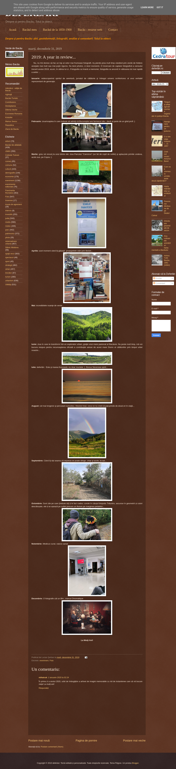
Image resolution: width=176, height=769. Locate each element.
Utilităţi (8, 284)
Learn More (147, 7)
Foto (51, 660)
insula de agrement (13, 204)
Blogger (135, 763)
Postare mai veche (134, 740)
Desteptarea (10, 106)
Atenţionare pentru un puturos (167, 126)
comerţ (8, 161)
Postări (157, 278)
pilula (7, 237)
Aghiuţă (8, 94)
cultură (8, 169)
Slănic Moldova (11, 247)
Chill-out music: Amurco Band (167, 156)
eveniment (44, 660)
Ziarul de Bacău (12, 129)
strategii (8, 265)
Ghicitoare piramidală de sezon (167, 225)
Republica (9, 125)
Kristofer (9, 117)
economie (9, 176)
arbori (7, 141)
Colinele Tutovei (12, 155)
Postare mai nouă (39, 740)
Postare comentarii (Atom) (52, 747)
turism (8, 277)
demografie (10, 173)
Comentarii (159, 283)
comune (8, 165)
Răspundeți (44, 688)
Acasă (12, 29)
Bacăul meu (29, 29)
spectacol (9, 257)
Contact (113, 29)
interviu (8, 210)
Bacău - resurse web (90, 29)
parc (7, 230)
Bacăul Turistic (11, 98)
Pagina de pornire (86, 740)
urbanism (9, 280)
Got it (160, 7)
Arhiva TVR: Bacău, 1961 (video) (167, 260)
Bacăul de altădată (13, 145)
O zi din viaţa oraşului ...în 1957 (167, 141)
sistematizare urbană (11, 242)
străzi (7, 269)
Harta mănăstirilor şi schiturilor (167, 191)
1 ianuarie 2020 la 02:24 (58, 677)
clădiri (7, 151)
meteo (8, 226)
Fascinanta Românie (10, 191)
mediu (8, 222)
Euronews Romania (13, 113)
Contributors (10, 102)
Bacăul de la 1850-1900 (57, 29)
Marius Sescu (11, 121)
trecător (8, 273)
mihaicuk (43, 677)
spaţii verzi (9, 254)
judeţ (7, 218)
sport (7, 261)
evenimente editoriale (10, 185)
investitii (8, 214)
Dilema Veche (11, 110)
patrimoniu (9, 233)
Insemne (9, 200)
